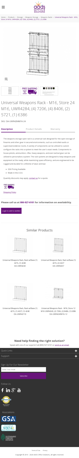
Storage (20, 17)
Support (39, 355)
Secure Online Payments (6, 405)
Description (7, 129)
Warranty (55, 129)
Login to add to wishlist (11, 211)
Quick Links (39, 350)
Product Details (34, 129)
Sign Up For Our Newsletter (15, 364)
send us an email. (62, 345)
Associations (8, 412)
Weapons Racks (46, 17)
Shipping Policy (9, 192)
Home (3, 17)
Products (11, 17)
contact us (33, 178)
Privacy (45, 450)
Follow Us (6, 383)
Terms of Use (36, 450)
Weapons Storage (31, 17)
